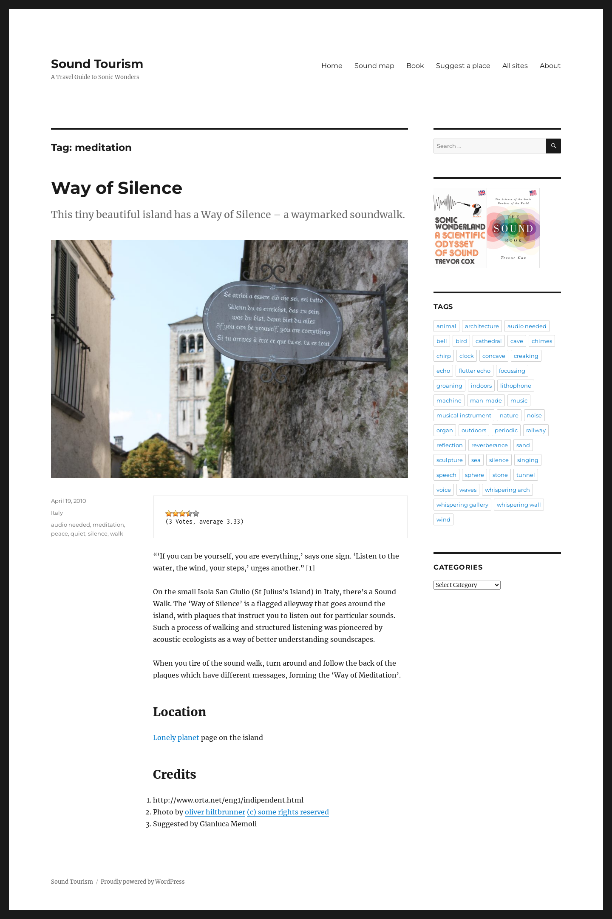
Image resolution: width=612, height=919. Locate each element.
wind (443, 519)
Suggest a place (463, 66)
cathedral (489, 341)
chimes (542, 341)
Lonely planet (176, 737)
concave (493, 355)
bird (461, 341)
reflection (449, 445)
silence (98, 533)
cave (516, 341)
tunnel (525, 474)
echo (443, 370)
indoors (481, 385)
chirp (443, 355)
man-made (486, 400)
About (550, 66)
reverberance (489, 445)
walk (116, 533)
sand (523, 445)
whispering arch (507, 489)
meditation (108, 524)
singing (527, 460)
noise (534, 415)
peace (59, 533)
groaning (449, 385)
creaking (526, 355)
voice (443, 489)
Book (415, 66)
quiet (78, 533)
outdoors (474, 430)
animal (446, 326)
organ (444, 430)
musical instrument (463, 415)
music (518, 400)
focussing (512, 370)
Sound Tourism (97, 64)
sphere (474, 474)
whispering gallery (462, 504)
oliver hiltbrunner (215, 812)
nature (509, 415)
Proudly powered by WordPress (143, 881)
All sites (515, 66)
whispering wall (519, 504)
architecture (482, 326)
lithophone (515, 385)
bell (441, 341)
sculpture (449, 460)
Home (332, 66)
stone (500, 474)
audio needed (70, 524)
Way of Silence (116, 187)
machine (449, 400)
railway (536, 430)
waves (467, 489)
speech (446, 474)
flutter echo (474, 370)
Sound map (374, 66)
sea (476, 460)
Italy (57, 512)
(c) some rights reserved (288, 812)
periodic (506, 430)
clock (466, 355)
